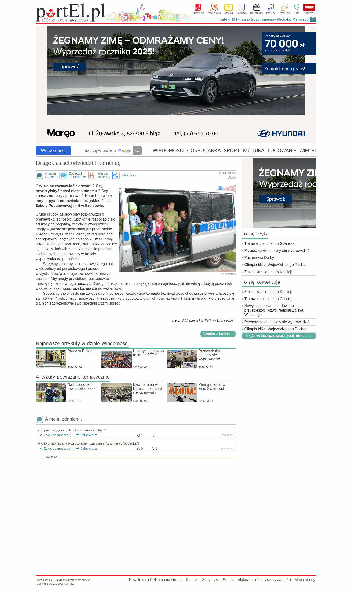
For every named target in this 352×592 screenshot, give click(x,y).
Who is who (214, 13)
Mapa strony (304, 580)
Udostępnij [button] (129, 175)
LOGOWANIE (282, 150)
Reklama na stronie (166, 580)
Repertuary (256, 13)
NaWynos (309, 7)
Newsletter (138, 580)
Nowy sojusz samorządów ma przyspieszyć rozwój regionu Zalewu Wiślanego (274, 310)
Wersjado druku (104, 175)
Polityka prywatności (274, 580)
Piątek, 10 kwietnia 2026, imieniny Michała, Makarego (264, 19)
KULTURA (254, 150)
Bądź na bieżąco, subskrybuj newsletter (279, 336)
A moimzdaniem (51, 175)
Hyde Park (284, 13)
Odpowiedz (84, 435)
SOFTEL (69, 583)
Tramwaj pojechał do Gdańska (269, 244)
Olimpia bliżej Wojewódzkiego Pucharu (276, 265)
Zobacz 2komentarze (77, 175)
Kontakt (192, 580)
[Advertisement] (136, 493)
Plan (296, 13)
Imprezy (270, 13)
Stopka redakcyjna (238, 580)
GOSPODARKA (204, 150)
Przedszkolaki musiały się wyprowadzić (276, 251)
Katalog (228, 13)
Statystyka (210, 580)
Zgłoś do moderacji (55, 435)
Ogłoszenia (198, 13)
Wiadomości (53, 150)
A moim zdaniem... (218, 334)
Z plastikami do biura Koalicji (268, 272)
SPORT (232, 150)
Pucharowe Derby (259, 258)
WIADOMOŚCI (168, 150)
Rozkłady (241, 13)
